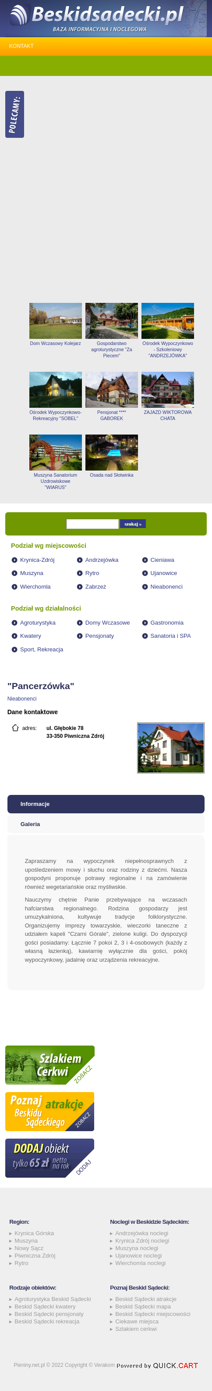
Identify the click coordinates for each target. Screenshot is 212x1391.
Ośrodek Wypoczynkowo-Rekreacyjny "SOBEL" (55, 415)
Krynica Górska (34, 1233)
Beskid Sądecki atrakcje (146, 1299)
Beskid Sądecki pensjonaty (49, 1314)
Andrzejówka (102, 560)
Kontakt (21, 46)
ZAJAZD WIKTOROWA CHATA (167, 415)
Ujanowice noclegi (138, 1255)
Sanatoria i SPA (171, 636)
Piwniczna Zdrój (34, 1255)
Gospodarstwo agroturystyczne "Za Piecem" (111, 349)
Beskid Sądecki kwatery (44, 1306)
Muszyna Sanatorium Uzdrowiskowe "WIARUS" (55, 481)
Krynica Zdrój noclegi (142, 1240)
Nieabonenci (167, 586)
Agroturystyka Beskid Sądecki (52, 1299)
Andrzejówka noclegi (141, 1233)
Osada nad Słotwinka (111, 475)
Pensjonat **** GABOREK (111, 415)
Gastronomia (167, 622)
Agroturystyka (38, 622)
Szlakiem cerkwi (136, 1329)
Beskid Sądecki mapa (143, 1306)
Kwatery (30, 636)
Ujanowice (164, 573)
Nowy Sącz (28, 1248)
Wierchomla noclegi (140, 1263)
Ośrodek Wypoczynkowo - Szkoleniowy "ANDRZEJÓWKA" (167, 349)
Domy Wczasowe (107, 622)
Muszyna (31, 573)
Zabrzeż (95, 586)
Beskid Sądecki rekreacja (46, 1321)
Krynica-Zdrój (37, 560)
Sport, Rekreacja (41, 649)
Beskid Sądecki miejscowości (153, 1314)
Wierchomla (35, 586)
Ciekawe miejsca (137, 1321)
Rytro (92, 573)
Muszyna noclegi (136, 1248)
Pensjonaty (99, 636)
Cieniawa (162, 560)
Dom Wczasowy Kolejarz (55, 343)
